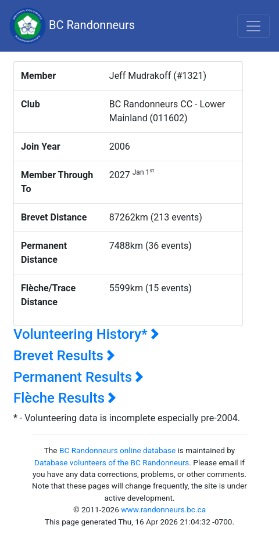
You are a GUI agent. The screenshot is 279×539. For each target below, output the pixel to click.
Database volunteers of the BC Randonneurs (111, 462)
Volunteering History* (86, 334)
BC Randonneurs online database (117, 450)
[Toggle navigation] (253, 26)
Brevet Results (64, 356)
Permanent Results (78, 377)
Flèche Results (64, 398)
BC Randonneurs (72, 26)
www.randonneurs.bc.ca (163, 509)
